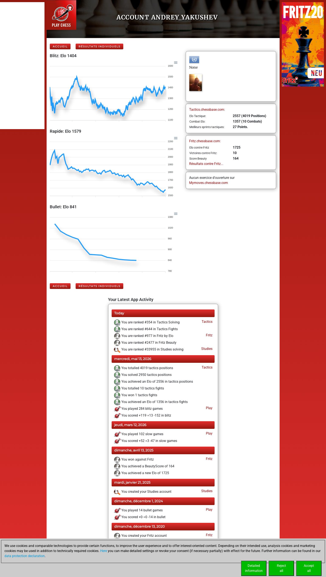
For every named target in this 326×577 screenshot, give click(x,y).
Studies (206, 349)
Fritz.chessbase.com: (205, 141)
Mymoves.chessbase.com (208, 183)
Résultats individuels (99, 46)
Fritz (208, 335)
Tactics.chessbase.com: (207, 110)
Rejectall (281, 568)
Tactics (206, 322)
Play (208, 408)
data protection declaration (24, 556)
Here (103, 551)
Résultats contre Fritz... (206, 164)
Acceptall (309, 568)
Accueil (60, 46)
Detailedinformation (254, 568)
